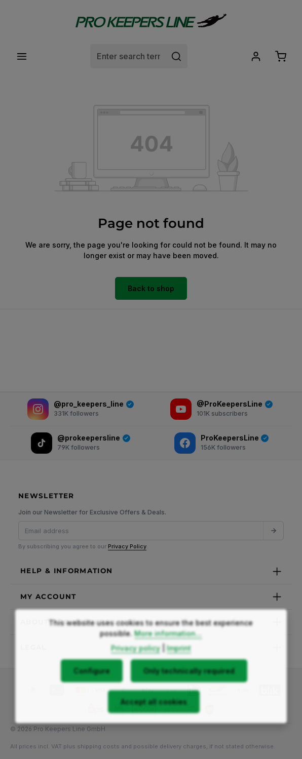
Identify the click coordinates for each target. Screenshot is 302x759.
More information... (168, 654)
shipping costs (98, 746)
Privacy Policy (127, 546)
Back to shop (151, 288)
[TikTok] (80, 443)
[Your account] (255, 56)
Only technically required (189, 691)
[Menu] (21, 56)
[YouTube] (221, 409)
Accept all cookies (154, 722)
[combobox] (128, 56)
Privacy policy (135, 668)
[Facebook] (221, 443)
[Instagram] (80, 409)
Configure (91, 691)
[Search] (176, 56)
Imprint (179, 668)
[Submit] (273, 531)
